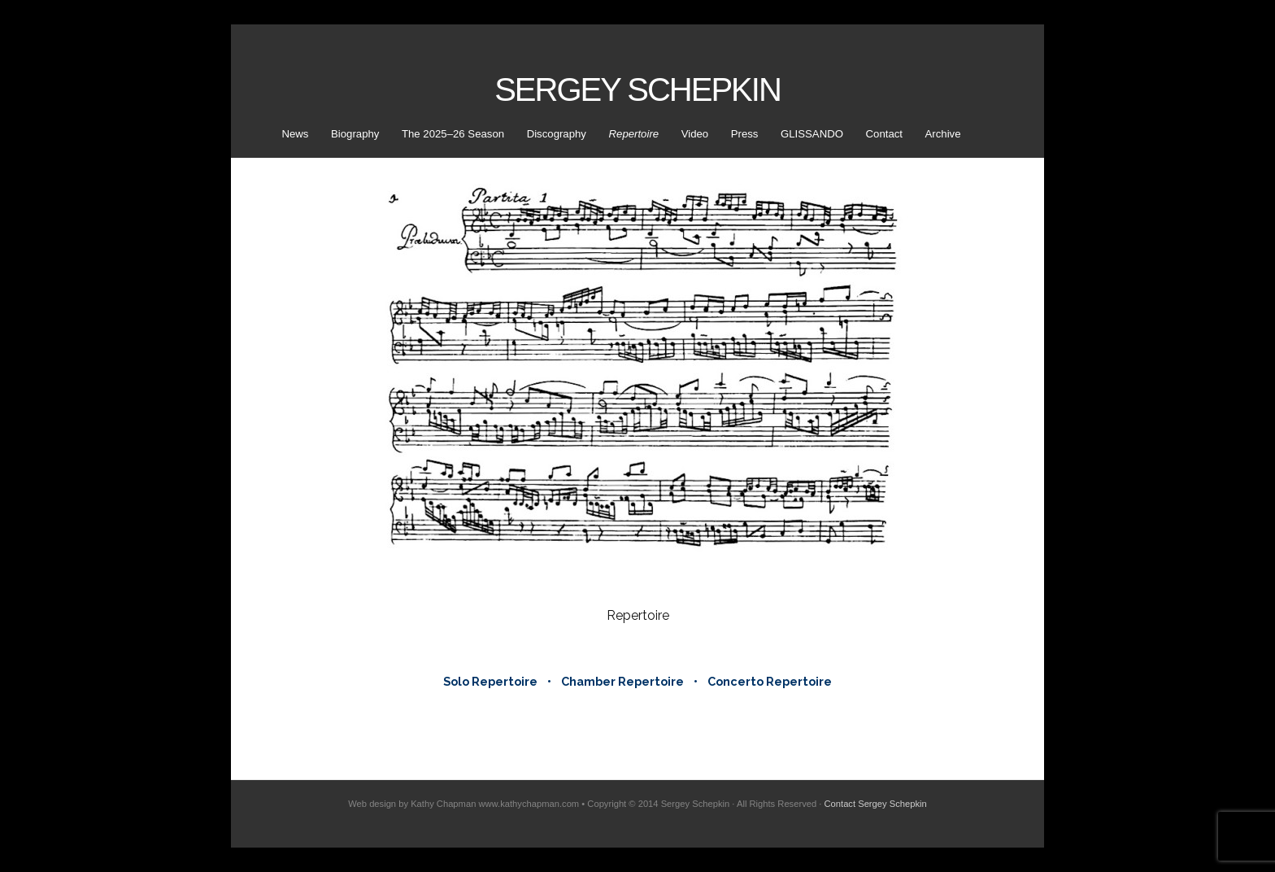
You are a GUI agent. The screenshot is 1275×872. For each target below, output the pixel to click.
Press (745, 134)
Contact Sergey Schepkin (876, 804)
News (294, 134)
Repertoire (634, 134)
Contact (884, 134)
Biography (355, 134)
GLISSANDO (812, 134)
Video (695, 134)
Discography (556, 134)
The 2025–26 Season (453, 134)
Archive (943, 134)
